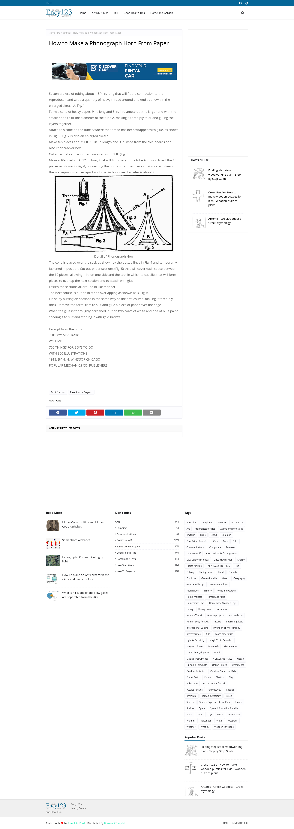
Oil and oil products (197, 665)
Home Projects (194, 596)
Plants (207, 677)
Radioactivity (214, 689)
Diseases (230, 547)
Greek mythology (218, 584)
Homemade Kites (216, 596)
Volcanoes (206, 720)
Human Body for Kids (198, 621)
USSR (220, 714)
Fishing (190, 572)
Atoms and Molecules (231, 528)
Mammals (213, 646)
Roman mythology (211, 695)
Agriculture (192, 522)
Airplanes (208, 522)
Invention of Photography (226, 627)
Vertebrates (234, 714)
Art (147, 521)
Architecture (237, 522)
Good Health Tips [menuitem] (134, 13)
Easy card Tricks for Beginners (221, 553)
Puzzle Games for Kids (214, 683)
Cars (215, 541)
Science (190, 702)
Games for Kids (240, 822)
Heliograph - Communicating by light (83, 559)
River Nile (191, 695)
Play (231, 677)
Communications (147, 534)
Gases (225, 578)
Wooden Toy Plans (224, 726)
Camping (147, 528)
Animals (222, 522)
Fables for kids (194, 565)
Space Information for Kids (224, 708)
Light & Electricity (196, 640)
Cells (234, 541)
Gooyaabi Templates (115, 823)
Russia (229, 695)
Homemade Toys (147, 559)
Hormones (221, 609)
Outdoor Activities (196, 671)
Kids (208, 634)
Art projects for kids (205, 528)
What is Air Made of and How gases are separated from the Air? (85, 595)
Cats (225, 541)
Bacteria (191, 535)
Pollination (192, 683)
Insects (217, 621)
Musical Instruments (197, 658)
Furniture (191, 578)
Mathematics (230, 646)
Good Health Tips (147, 552)
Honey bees (204, 609)
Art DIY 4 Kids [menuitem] (100, 13)
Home (49, 3)
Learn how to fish (224, 634)
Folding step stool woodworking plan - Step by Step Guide (224, 174)
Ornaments (238, 665)
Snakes (190, 708)
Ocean (240, 658)
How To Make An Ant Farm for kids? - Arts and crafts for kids (85, 577)
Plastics (220, 677)
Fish (237, 565)
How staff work (147, 565)
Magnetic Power (195, 646)
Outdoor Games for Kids (223, 671)
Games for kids (209, 578)
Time (199, 714)
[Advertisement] (218, 89)
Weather (191, 726)
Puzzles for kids (195, 689)
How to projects (147, 571)
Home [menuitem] (82, 13)
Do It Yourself (64, 32)
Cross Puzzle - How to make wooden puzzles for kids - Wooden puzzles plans (225, 198)
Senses (238, 702)
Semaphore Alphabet (76, 540)
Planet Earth (193, 677)
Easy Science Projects (81, 392)
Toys (209, 714)
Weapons (233, 720)
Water (219, 720)
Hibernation (193, 590)
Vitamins (191, 720)
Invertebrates (194, 634)
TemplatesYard (76, 823)
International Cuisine (197, 627)
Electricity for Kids (223, 559)
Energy (240, 559)
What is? (204, 726)
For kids (233, 572)
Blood (214, 535)
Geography (239, 578)
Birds (203, 535)
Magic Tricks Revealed (221, 640)
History (208, 590)
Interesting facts (234, 621)
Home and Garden (226, 590)
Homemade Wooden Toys (222, 603)
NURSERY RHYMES (222, 658)
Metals (217, 652)
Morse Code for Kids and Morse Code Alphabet (83, 524)
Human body (235, 615)
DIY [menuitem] (116, 13)
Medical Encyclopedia (198, 652)
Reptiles (230, 689)
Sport (189, 714)
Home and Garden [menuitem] (161, 13)
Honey (190, 609)
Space (202, 708)
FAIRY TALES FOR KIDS (218, 565)
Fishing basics (206, 572)
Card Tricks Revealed (197, 541)
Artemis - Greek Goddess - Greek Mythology (225, 221)
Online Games (219, 665)
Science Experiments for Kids (215, 702)
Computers (215, 547)
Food (221, 572)
